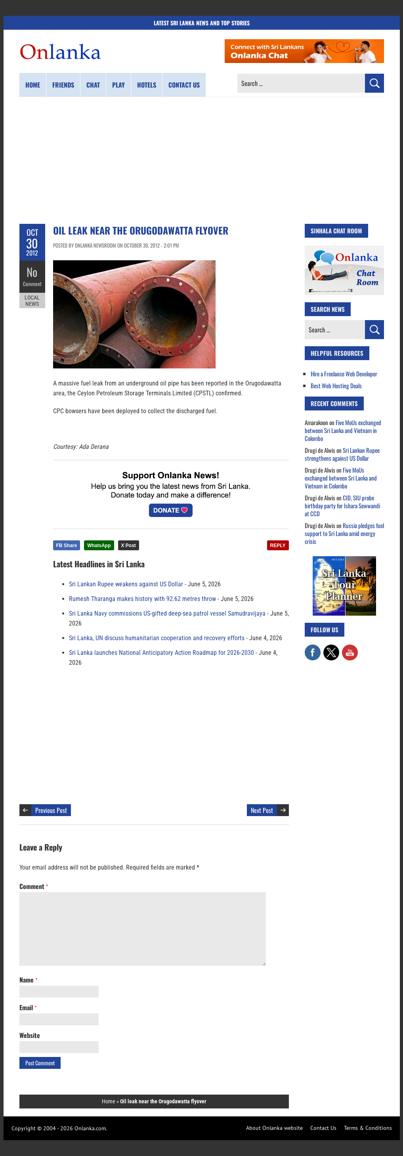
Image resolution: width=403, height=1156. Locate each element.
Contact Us (323, 1127)
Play (118, 85)
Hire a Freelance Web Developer (344, 373)
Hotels (146, 85)
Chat (93, 85)
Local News (32, 300)
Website (29, 1035)
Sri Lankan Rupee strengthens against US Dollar (342, 454)
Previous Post (51, 810)
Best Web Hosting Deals (336, 385)
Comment (32, 283)
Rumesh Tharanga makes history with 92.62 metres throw (142, 599)
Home (32, 85)
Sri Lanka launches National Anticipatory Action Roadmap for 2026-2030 (161, 652)
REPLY (278, 545)
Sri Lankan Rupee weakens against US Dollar (126, 584)
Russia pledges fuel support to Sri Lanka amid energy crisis (344, 533)
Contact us (184, 85)
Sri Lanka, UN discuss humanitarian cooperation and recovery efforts (156, 638)
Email (27, 1007)
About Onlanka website (274, 1127)
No (32, 272)
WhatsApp (99, 545)
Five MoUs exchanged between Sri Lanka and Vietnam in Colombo (343, 430)
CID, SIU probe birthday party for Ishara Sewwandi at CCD (342, 505)
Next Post (262, 810)
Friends (63, 85)
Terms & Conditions (368, 1127)
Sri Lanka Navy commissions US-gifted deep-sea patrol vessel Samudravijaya (167, 613)
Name (28, 979)
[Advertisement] (201, 160)
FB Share (66, 545)
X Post (128, 545)
